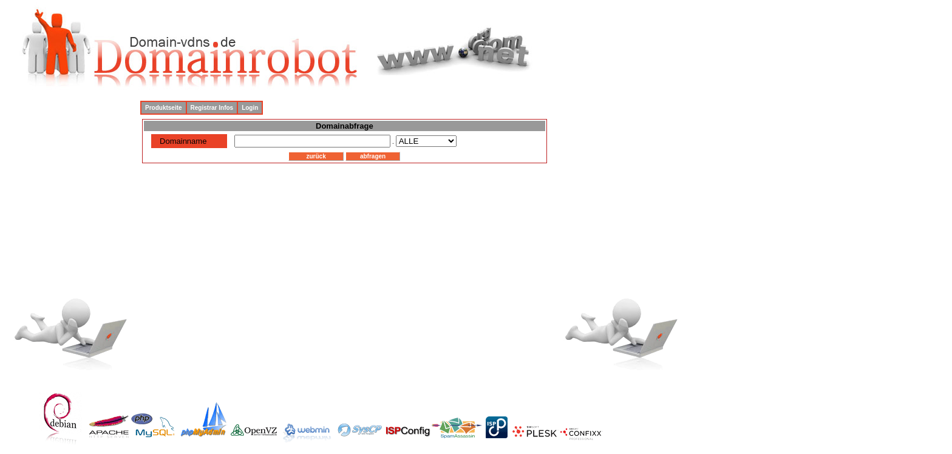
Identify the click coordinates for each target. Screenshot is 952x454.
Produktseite (163, 107)
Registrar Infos (212, 107)
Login (250, 107)
